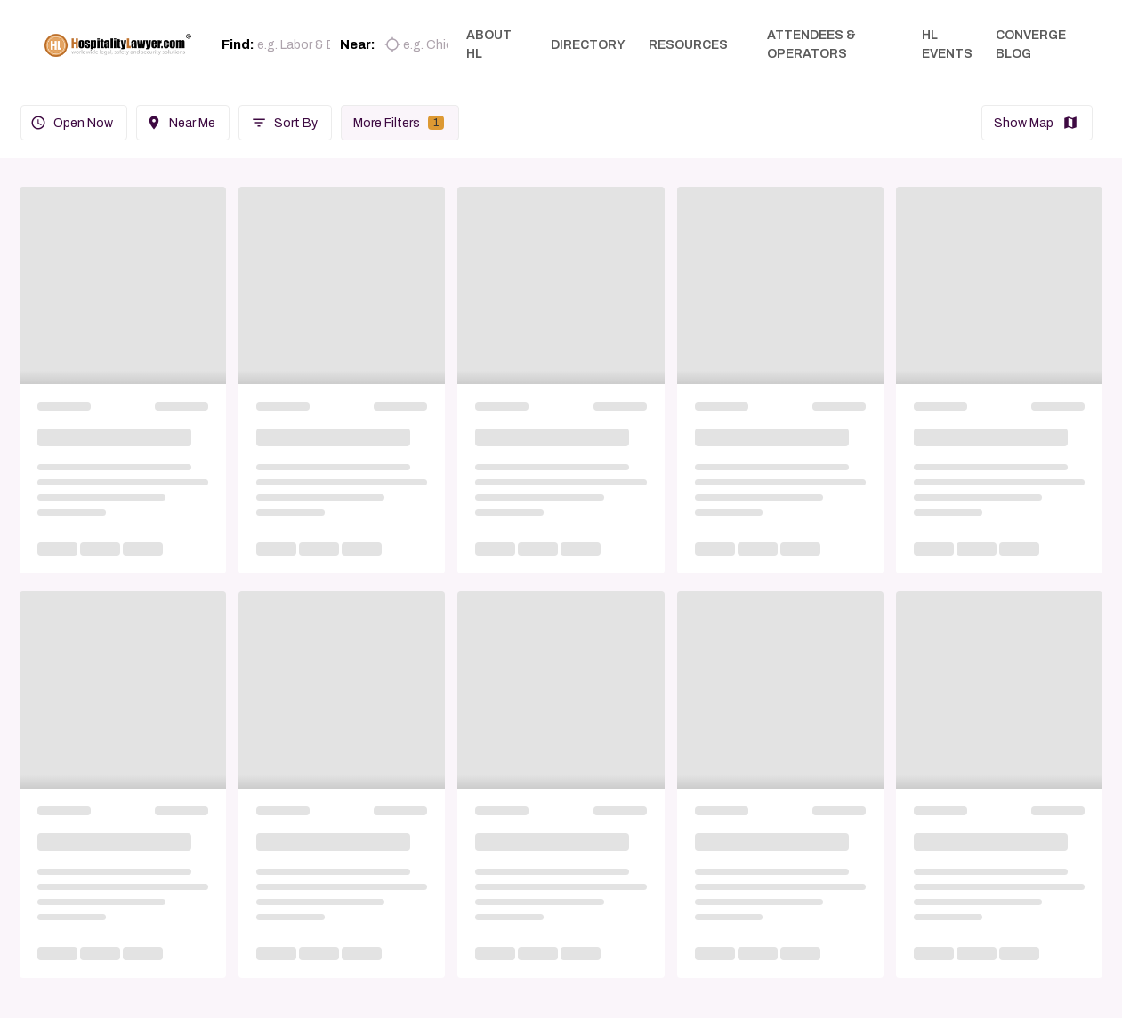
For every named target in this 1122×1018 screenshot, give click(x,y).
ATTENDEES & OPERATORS (815, 44)
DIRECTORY (592, 45)
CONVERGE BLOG (1032, 44)
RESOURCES (692, 45)
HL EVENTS (949, 44)
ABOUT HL (493, 44)
